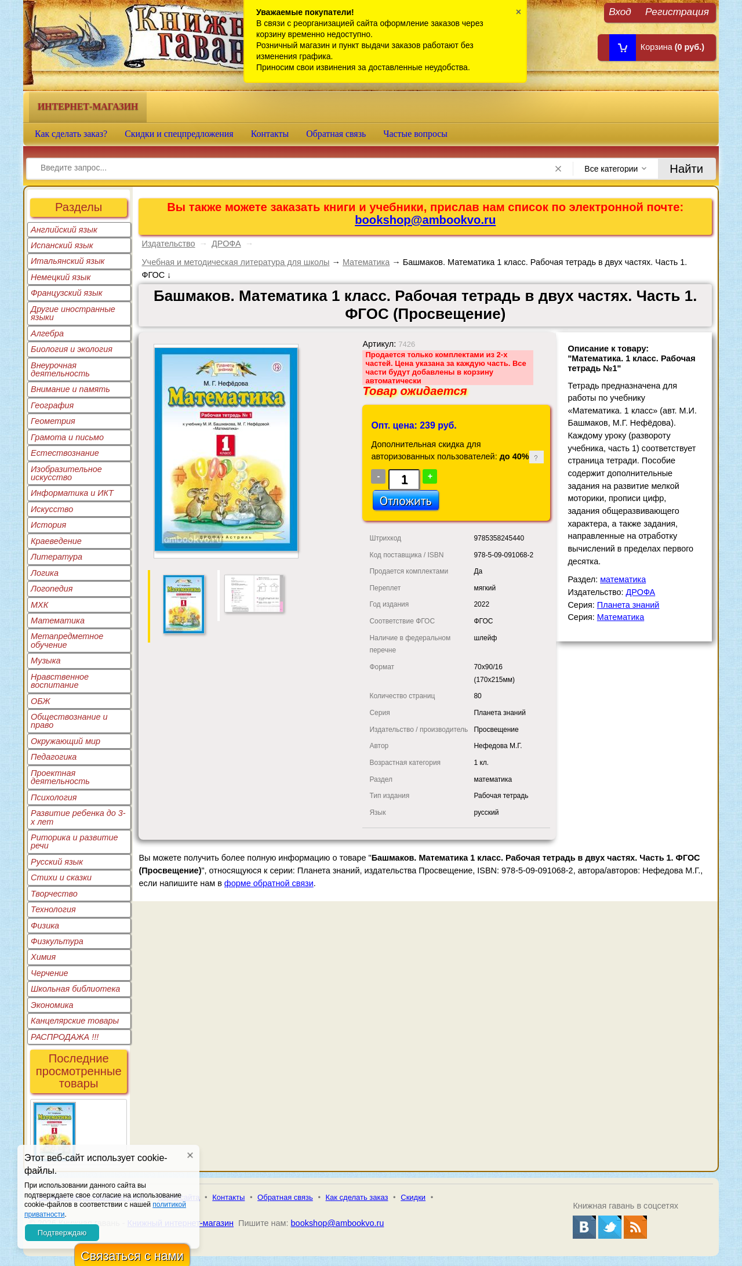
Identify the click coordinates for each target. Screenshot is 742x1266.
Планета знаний (628, 605)
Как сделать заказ (357, 1197)
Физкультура (57, 941)
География (52, 405)
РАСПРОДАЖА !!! (65, 1037)
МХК (39, 605)
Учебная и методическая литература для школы (235, 262)
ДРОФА (226, 243)
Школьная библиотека (75, 988)
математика (623, 579)
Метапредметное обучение (67, 640)
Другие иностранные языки (73, 313)
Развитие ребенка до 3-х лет (78, 817)
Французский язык (66, 293)
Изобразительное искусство (66, 473)
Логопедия (52, 588)
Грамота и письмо (67, 437)
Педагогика (54, 756)
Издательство (168, 243)
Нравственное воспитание (60, 681)
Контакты (270, 134)
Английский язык (64, 229)
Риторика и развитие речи (74, 841)
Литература (56, 556)
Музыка (46, 660)
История (48, 524)
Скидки (413, 1197)
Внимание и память (70, 389)
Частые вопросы (415, 134)
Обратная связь (336, 134)
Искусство (52, 509)
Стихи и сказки (61, 877)
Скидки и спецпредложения (179, 134)
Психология (54, 797)
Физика (45, 925)
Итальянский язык (67, 261)
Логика (45, 573)
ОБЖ (40, 701)
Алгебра (47, 333)
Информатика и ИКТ (72, 493)
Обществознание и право (69, 721)
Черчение (49, 973)
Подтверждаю (62, 1232)
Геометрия (53, 421)
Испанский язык (62, 245)
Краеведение (56, 541)
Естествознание (65, 453)
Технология (53, 909)
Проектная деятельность (60, 777)
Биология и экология (71, 349)
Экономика (52, 1005)
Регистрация (677, 11)
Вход (620, 11)
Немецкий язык (60, 277)
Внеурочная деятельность (60, 369)
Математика (58, 620)
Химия (43, 957)
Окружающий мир (65, 741)
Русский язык (57, 861)
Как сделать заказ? (71, 134)
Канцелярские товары (75, 1020)
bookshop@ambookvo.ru (425, 219)
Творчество (54, 893)
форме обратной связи (269, 883)
